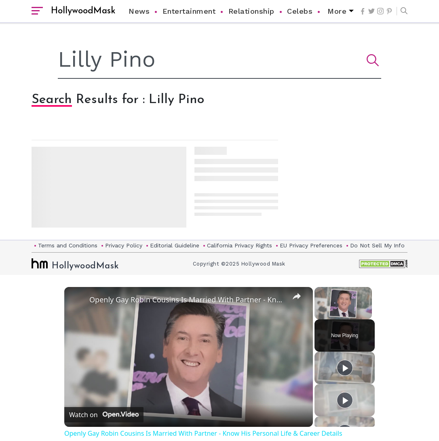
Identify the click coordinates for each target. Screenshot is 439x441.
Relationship (251, 11)
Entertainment (189, 11)
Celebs (299, 11)
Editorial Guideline (174, 245)
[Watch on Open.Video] (104, 414)
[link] (77, 300)
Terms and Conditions (67, 245)
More (336, 11)
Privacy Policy (123, 245)
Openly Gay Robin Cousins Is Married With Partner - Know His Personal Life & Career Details (187, 299)
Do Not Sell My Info (377, 245)
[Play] (345, 368)
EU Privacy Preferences (311, 245)
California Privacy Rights (239, 245)
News (139, 11)
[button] (402, 11)
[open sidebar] (37, 11)
